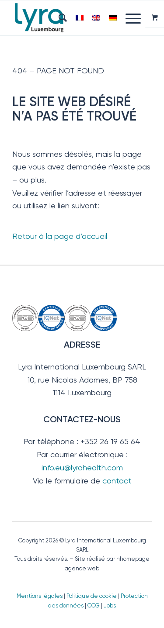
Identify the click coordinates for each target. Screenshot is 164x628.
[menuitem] (58, 17)
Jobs (110, 605)
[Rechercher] (58, 17)
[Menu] (129, 17)
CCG (94, 605)
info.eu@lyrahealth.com (82, 467)
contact (117, 480)
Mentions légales (40, 596)
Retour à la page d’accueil (59, 236)
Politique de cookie (91, 596)
